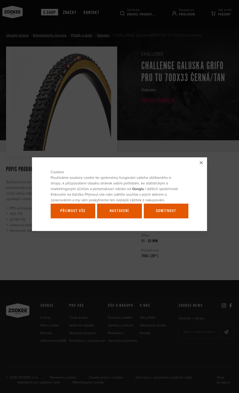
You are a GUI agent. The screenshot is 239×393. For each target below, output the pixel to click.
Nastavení (119, 211)
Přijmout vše (73, 211)
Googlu (138, 188)
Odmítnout (166, 211)
